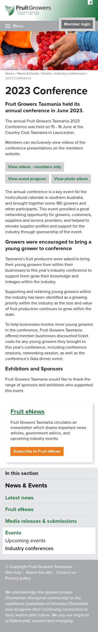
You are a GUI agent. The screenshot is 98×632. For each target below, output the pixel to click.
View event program (27, 178)
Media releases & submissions (41, 521)
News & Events (28, 73)
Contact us (66, 572)
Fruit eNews (27, 411)
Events (47, 73)
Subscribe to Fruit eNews (37, 451)
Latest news (19, 498)
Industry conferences (70, 73)
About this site (39, 572)
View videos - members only (34, 167)
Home (9, 73)
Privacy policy (18, 578)
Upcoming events (25, 541)
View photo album (71, 178)
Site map (13, 572)
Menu (18, 26)
